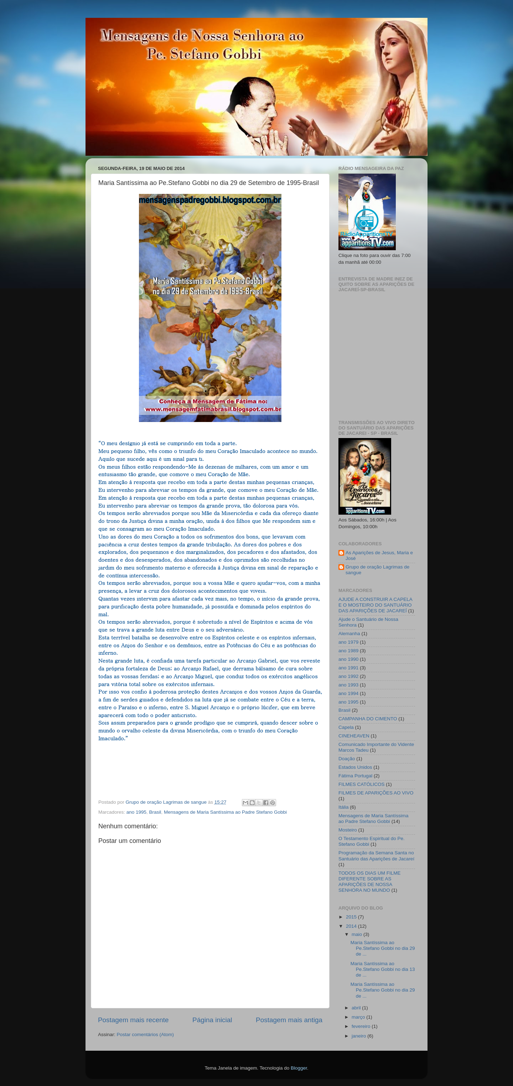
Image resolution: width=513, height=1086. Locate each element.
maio (357, 934)
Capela (346, 727)
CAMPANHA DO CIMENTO (367, 718)
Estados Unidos (355, 767)
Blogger (299, 1068)
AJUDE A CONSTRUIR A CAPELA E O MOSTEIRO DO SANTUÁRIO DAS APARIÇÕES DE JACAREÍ (375, 605)
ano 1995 (136, 812)
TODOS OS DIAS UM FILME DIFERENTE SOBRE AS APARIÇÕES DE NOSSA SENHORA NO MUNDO (369, 881)
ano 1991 (348, 667)
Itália (343, 807)
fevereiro (362, 1026)
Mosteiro (347, 830)
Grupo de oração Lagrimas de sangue (377, 569)
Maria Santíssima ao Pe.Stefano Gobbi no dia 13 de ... (383, 969)
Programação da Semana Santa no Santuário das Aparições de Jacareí (376, 855)
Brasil (155, 812)
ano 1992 (348, 676)
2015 (352, 917)
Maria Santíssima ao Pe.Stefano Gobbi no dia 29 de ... (383, 948)
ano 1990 (348, 659)
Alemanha (349, 633)
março (359, 1017)
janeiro (359, 1036)
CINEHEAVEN (353, 735)
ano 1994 (348, 693)
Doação (346, 758)
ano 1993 (348, 685)
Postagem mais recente (133, 1020)
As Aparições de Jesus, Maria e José (379, 555)
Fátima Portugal (355, 775)
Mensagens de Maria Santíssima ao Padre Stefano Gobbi (225, 812)
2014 (352, 926)
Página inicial (212, 1020)
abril (357, 1007)
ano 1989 (348, 650)
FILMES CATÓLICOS (361, 784)
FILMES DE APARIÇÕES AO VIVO (376, 793)
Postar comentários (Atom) (145, 1034)
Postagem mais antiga (289, 1020)
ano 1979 (348, 642)
